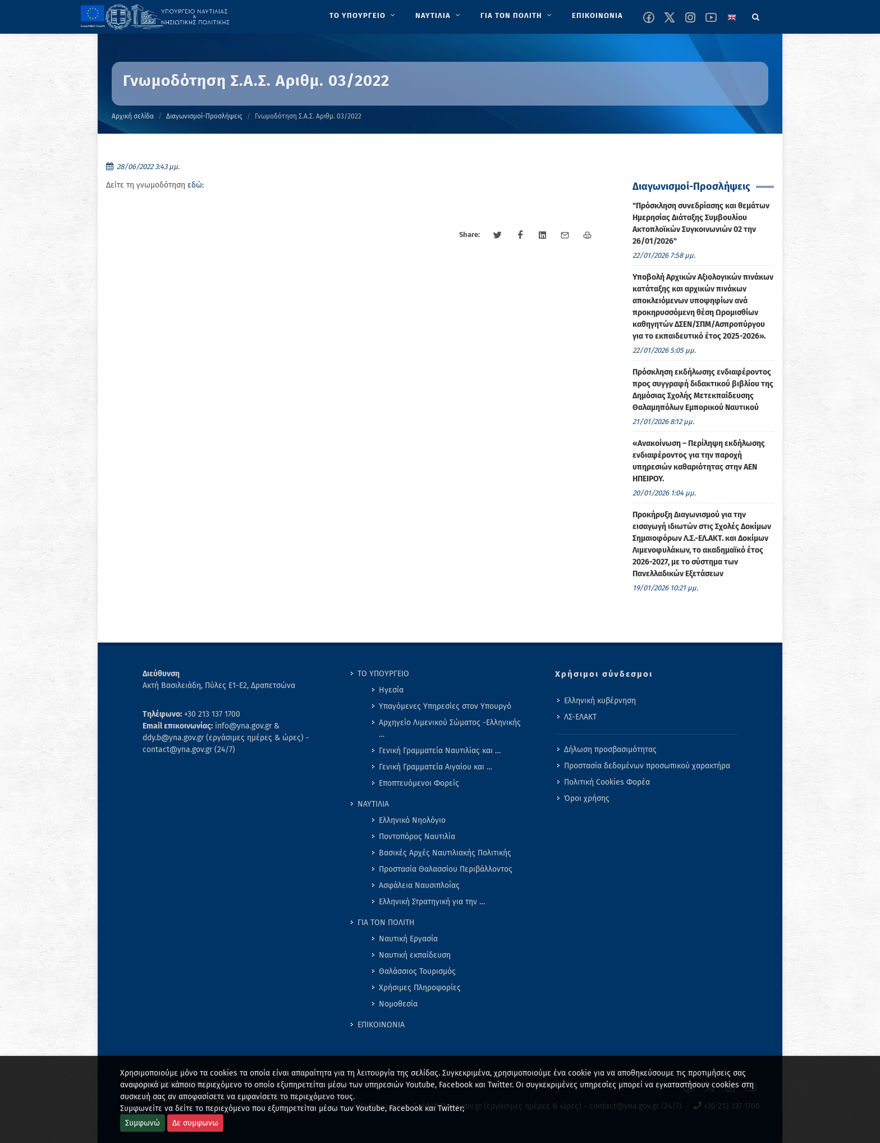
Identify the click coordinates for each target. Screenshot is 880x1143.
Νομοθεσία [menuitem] (398, 1004)
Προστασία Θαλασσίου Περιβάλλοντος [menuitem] (445, 869)
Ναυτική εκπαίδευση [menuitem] (415, 955)
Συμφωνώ (142, 1123)
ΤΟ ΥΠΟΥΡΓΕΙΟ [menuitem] (383, 673)
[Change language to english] (732, 17)
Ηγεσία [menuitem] (391, 690)
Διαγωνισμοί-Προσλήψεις (204, 116)
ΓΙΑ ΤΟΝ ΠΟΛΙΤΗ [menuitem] (386, 922)
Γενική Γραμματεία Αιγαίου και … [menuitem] (435, 767)
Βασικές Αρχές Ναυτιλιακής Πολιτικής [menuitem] (445, 853)
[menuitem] (363, 15)
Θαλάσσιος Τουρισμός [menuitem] (417, 971)
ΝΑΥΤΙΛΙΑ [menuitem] (373, 804)
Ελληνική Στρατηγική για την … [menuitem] (432, 902)
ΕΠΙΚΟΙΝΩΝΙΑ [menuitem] (381, 1025)
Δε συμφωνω (195, 1123)
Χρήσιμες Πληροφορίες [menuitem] (420, 987)
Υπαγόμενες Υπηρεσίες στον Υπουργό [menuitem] (445, 706)
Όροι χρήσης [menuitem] (586, 798)
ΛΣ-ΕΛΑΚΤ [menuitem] (580, 717)
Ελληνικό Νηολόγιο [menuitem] (412, 820)
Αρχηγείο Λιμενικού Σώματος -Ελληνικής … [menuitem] (450, 728)
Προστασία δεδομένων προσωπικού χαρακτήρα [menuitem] (647, 766)
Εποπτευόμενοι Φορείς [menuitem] (419, 783)
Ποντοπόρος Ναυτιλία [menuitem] (417, 836)
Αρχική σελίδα (133, 116)
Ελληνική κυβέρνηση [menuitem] (600, 700)
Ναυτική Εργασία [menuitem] (408, 939)
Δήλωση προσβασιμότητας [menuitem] (610, 749)
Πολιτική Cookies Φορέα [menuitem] (607, 782)
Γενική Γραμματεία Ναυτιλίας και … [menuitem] (440, 750)
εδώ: (195, 185)
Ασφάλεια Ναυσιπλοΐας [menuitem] (419, 885)
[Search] (756, 15)
